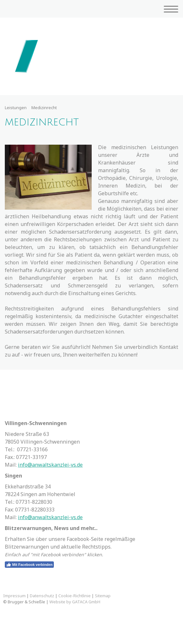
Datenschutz (42, 596)
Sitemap (103, 596)
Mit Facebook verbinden (29, 564)
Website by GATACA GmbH (74, 602)
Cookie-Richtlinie (74, 596)
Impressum (14, 596)
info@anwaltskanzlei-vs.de (50, 464)
